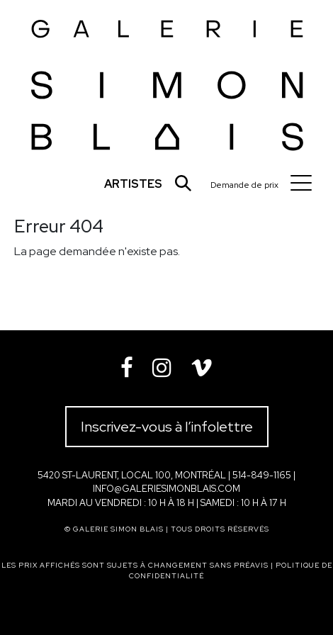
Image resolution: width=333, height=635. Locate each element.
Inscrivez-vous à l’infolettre (167, 426)
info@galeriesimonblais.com (166, 489)
